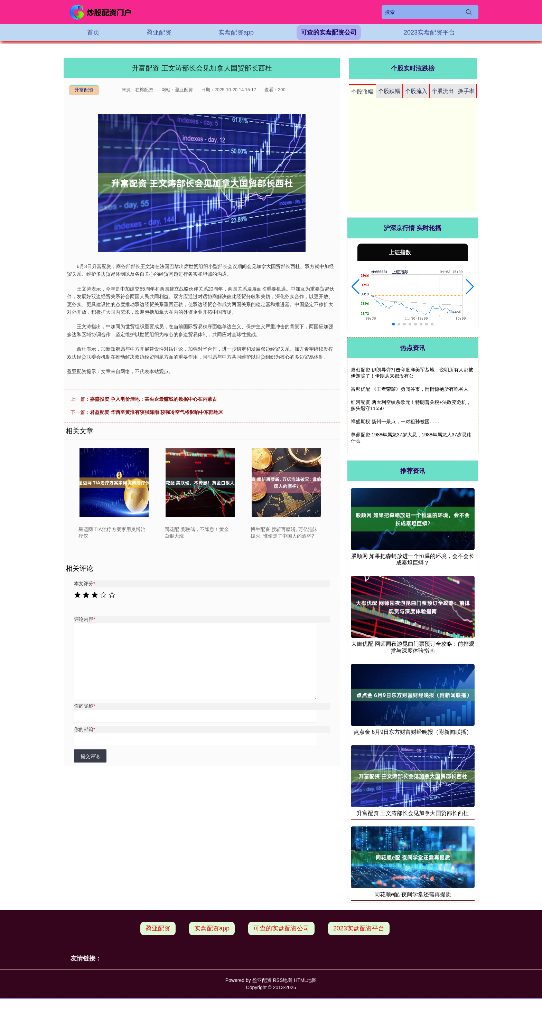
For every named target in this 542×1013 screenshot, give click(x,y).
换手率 (466, 91)
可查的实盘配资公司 (329, 32)
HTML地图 (305, 980)
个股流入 (416, 91)
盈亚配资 (159, 32)
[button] (355, 286)
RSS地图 (282, 980)
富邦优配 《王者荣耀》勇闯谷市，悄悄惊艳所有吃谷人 (409, 389)
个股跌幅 (389, 91)
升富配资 (84, 90)
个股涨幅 (362, 92)
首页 (93, 32)
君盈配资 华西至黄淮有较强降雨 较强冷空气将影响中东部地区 (156, 412)
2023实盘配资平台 (429, 32)
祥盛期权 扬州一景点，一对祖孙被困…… (395, 421)
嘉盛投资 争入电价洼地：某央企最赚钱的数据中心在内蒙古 (153, 399)
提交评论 (90, 756)
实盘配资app (236, 32)
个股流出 (443, 91)
